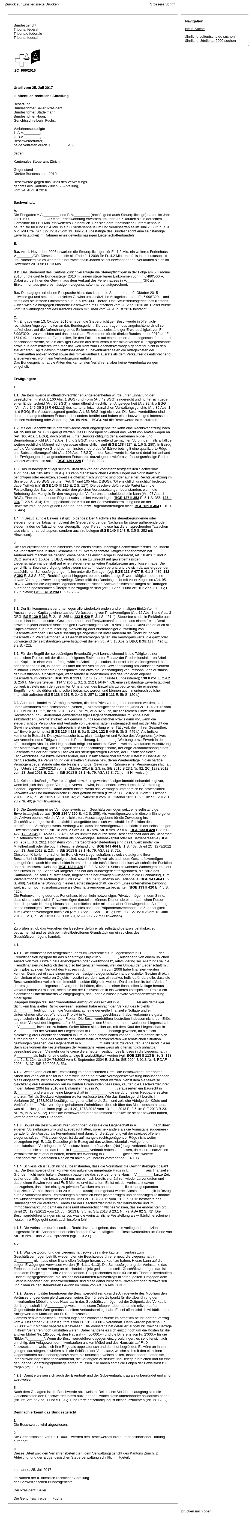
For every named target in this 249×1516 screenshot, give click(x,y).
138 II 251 (149, 678)
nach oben (203, 1511)
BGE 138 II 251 (57, 695)
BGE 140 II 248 (113, 530)
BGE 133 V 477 (127, 571)
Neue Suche (195, 29)
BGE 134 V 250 (65, 813)
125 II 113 (107, 695)
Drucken (52, 4)
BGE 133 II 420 (151, 641)
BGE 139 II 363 (35, 617)
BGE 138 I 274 (121, 444)
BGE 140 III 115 (55, 485)
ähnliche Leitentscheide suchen (210, 36)
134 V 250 (64, 682)
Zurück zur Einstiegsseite (24, 4)
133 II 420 (82, 617)
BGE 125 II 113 (67, 678)
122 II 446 (107, 731)
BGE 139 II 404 (147, 506)
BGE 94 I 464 (107, 846)
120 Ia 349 (30, 834)
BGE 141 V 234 (46, 592)
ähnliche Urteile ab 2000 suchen (210, 41)
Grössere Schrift (162, 4)
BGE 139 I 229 (69, 461)
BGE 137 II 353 (127, 498)
